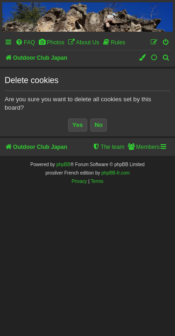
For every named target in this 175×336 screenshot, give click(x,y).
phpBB (63, 164)
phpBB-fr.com (115, 172)
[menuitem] (25, 42)
